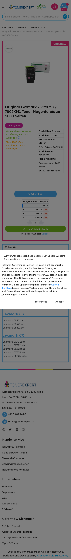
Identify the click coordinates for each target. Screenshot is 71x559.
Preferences (40, 301)
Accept (59, 301)
